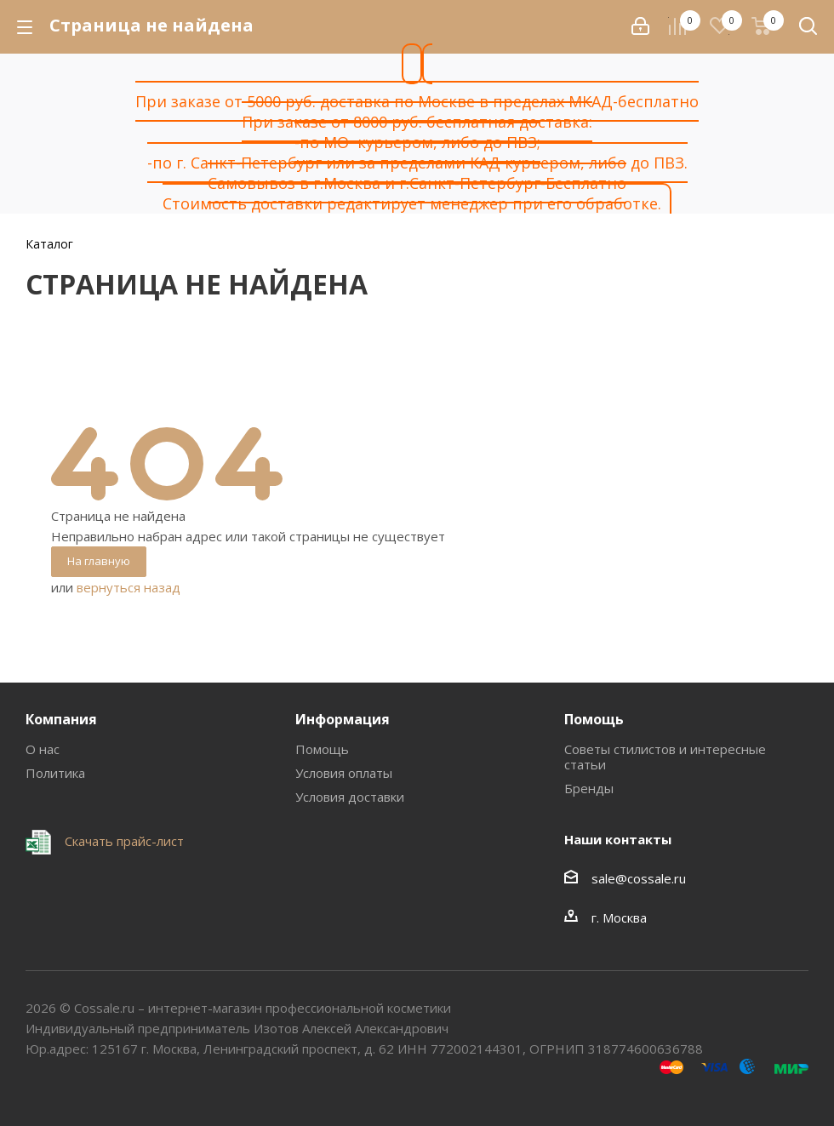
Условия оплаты (343, 772)
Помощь (322, 748)
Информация (342, 719)
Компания (61, 719)
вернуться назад (128, 587)
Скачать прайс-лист (122, 840)
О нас (43, 748)
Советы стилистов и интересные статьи (665, 756)
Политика (55, 772)
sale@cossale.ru (638, 878)
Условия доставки (349, 796)
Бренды (589, 788)
